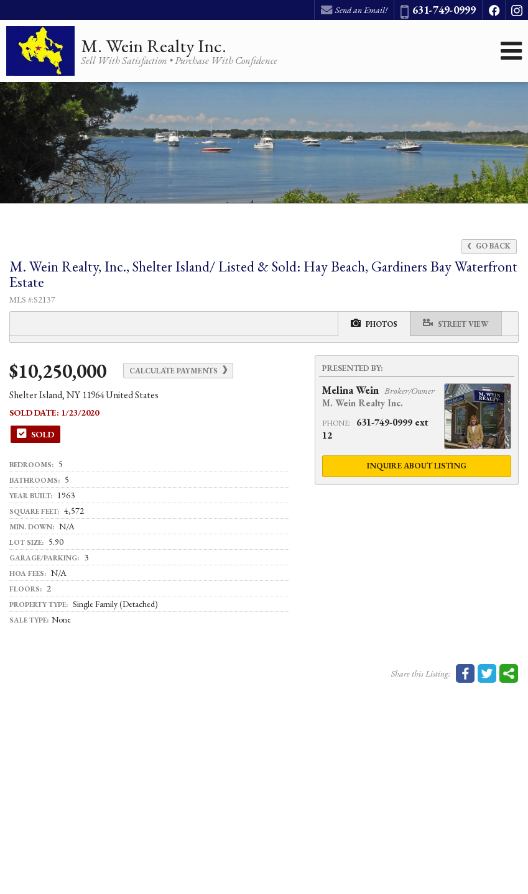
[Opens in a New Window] (494, 10)
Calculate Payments (178, 370)
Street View (456, 323)
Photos (374, 323)
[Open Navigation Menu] (511, 51)
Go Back (489, 246)
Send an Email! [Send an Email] (354, 10)
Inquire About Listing (416, 465)
